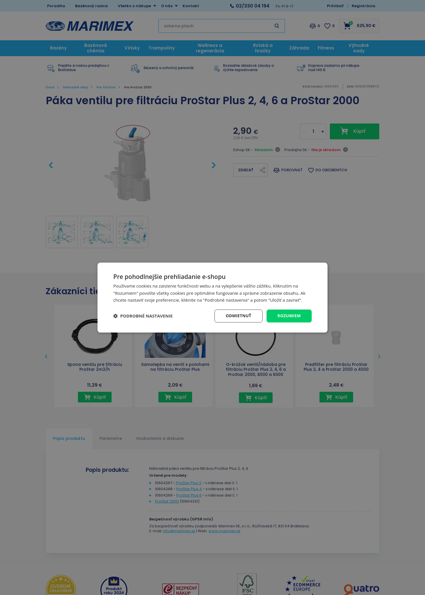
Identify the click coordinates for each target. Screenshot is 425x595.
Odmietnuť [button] (238, 315)
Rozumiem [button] (289, 315)
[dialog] (212, 297)
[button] (143, 316)
